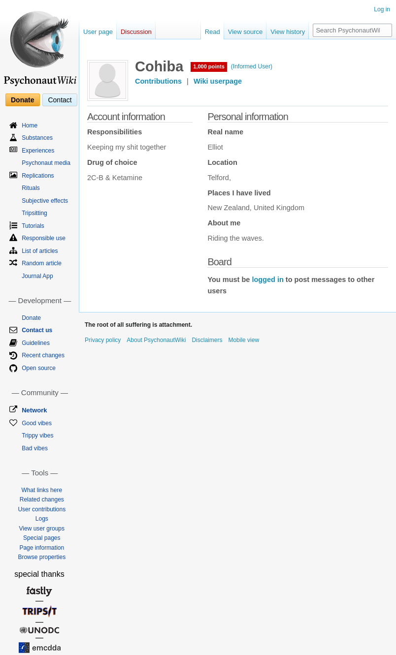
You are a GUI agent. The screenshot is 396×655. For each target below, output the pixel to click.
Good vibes (37, 423)
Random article (42, 263)
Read (212, 31)
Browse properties (42, 557)
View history (287, 31)
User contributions (42, 509)
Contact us (37, 330)
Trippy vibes (37, 435)
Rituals (31, 188)
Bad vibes (35, 448)
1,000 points (209, 66)
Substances (37, 137)
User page (98, 31)
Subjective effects (45, 200)
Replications (38, 175)
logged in (267, 279)
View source (245, 31)
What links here (41, 490)
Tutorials (33, 225)
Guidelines (36, 343)
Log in (382, 9)
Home (29, 125)
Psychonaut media (46, 162)
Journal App (37, 276)
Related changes (42, 499)
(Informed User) (251, 66)
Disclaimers (207, 340)
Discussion (136, 31)
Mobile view (243, 340)
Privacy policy (103, 340)
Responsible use (44, 238)
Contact (59, 100)
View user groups (42, 528)
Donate (22, 100)
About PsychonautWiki (156, 340)
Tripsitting (34, 213)
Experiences (38, 150)
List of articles (40, 251)
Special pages (41, 537)
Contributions (158, 81)
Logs (41, 518)
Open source (39, 368)
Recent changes (43, 355)
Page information (41, 547)
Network (34, 410)
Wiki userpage (218, 81)
